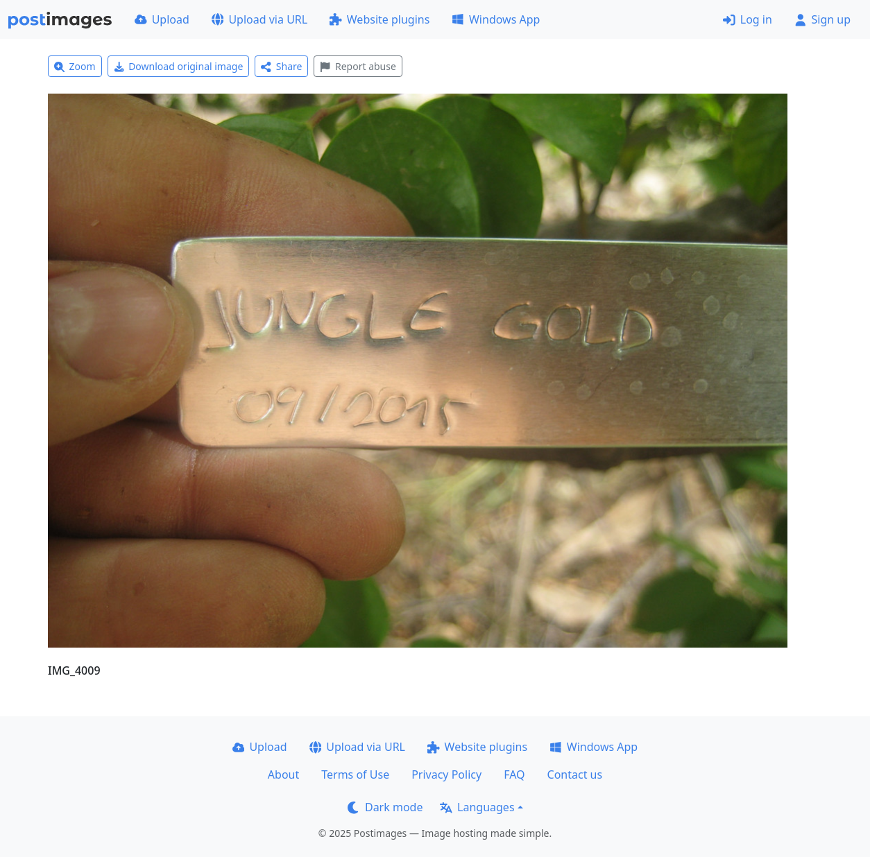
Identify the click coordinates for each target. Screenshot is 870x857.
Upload (162, 19)
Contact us (575, 774)
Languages (477, 807)
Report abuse (357, 66)
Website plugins (379, 19)
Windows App (496, 19)
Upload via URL (259, 19)
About (283, 774)
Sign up (822, 19)
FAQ (514, 774)
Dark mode (385, 807)
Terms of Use (355, 774)
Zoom (75, 66)
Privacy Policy (446, 774)
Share (281, 66)
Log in (747, 19)
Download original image (179, 66)
